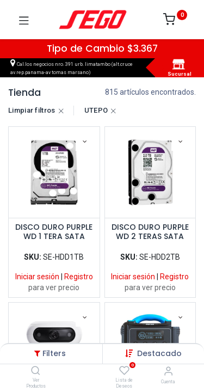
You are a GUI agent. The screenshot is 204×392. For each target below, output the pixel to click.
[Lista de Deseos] (124, 370)
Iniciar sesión (37, 276)
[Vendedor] (168, 371)
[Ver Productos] (35, 371)
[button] (159, 353)
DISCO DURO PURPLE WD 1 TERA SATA (53, 232)
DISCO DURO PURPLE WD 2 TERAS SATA (150, 232)
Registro (78, 276)
